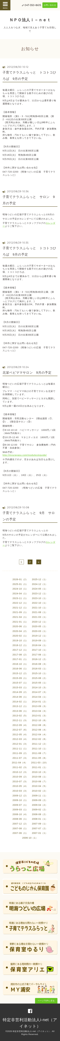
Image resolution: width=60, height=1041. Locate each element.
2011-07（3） (20, 758)
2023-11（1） (20, 598)
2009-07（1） (20, 805)
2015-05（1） (40, 682)
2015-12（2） (20, 673)
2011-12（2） (40, 744)
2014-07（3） (40, 692)
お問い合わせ (50, 5)
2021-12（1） (20, 607)
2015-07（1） (20, 682)
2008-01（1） (40, 819)
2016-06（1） (20, 668)
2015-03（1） (20, 687)
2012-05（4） (20, 734)
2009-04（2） (40, 805)
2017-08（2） (20, 654)
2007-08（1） (20, 828)
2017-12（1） (20, 650)
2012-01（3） (20, 744)
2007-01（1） (40, 833)
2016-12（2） (40, 659)
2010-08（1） (40, 776)
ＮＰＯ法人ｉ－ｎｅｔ (30, 19)
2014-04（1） (40, 697)
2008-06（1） (20, 819)
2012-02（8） (40, 739)
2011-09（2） (20, 753)
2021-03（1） (40, 617)
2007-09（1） (40, 823)
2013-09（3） (40, 706)
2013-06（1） (20, 711)
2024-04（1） (20, 593)
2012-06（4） (40, 729)
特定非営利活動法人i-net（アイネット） (31, 1031)
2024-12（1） (40, 584)
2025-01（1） (20, 584)
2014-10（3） (40, 687)
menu (5, 5)
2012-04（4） (40, 734)
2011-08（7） (40, 753)
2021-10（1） (40, 607)
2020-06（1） (20, 626)
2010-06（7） (40, 781)
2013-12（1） (20, 706)
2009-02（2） (40, 809)
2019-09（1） (40, 640)
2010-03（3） (20, 791)
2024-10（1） (20, 588)
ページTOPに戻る (46, 1001)
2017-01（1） (20, 659)
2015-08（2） (40, 678)
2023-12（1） (40, 593)
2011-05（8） (40, 758)
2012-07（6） (20, 729)
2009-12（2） (20, 795)
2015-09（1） (20, 678)
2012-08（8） (40, 725)
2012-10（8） (40, 720)
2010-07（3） (20, 781)
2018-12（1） (20, 645)
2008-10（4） (20, 814)
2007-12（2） (20, 823)
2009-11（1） (40, 795)
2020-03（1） (40, 631)
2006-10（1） (30, 838)
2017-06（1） (40, 654)
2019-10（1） (20, 640)
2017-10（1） (40, 650)
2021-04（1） (20, 617)
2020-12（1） (40, 622)
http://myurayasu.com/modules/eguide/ (25, 455)
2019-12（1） (40, 635)
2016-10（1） (20, 664)
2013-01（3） (40, 715)
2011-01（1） (40, 767)
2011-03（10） (39, 762)
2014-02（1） (20, 701)
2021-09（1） (20, 612)
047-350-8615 (32, 5)
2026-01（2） (20, 579)
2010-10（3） (40, 772)
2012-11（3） (20, 720)
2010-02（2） (40, 791)
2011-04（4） (19, 762)
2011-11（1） (20, 748)
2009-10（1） (20, 800)
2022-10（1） (40, 603)
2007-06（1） (20, 833)
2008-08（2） (40, 814)
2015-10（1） (40, 673)
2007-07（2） (40, 828)
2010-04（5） (40, 786)
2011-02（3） (20, 767)
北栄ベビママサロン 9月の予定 (27, 372)
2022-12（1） (20, 603)
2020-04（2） (20, 631)
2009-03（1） (20, 809)
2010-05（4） (20, 786)
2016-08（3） (40, 664)
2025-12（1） (40, 579)
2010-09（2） (20, 776)
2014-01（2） (40, 701)
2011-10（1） (40, 748)
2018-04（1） (40, 645)
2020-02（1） (20, 635)
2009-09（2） (40, 800)
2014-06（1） (20, 697)
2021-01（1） (20, 622)
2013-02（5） (20, 715)
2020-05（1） (40, 626)
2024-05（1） (40, 588)
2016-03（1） (40, 668)
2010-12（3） (20, 772)
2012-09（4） (20, 725)
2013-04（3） (40, 711)
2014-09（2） (20, 692)
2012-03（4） (20, 739)
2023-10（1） (40, 598)
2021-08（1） (40, 612)
